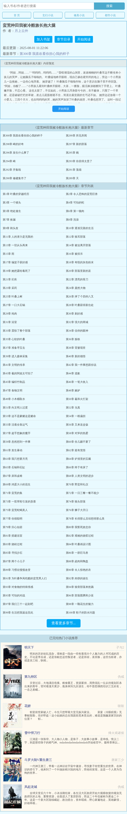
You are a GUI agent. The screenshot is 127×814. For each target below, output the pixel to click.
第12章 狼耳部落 (75, 236)
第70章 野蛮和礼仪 (77, 484)
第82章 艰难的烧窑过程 (80, 535)
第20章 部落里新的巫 (78, 270)
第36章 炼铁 (73, 339)
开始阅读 (84, 39)
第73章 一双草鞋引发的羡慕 (19, 501)
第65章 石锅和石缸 (14, 467)
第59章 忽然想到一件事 (16, 441)
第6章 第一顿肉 (75, 211)
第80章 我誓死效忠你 (78, 527)
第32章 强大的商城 (77, 322)
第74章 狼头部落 (75, 501)
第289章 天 (72, 178)
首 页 (17, 15)
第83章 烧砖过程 (12, 544)
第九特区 (30, 676)
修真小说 (79, 15)
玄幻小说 (47, 15)
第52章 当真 (73, 407)
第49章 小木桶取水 (14, 399)
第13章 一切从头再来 (15, 245)
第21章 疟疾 (10, 279)
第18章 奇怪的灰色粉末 (80, 262)
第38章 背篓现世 (75, 347)
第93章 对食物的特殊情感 (18, 587)
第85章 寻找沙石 (12, 552)
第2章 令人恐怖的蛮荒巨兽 (82, 194)
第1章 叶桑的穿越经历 (16, 194)
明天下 (29, 647)
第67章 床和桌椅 (12, 475)
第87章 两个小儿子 (14, 561)
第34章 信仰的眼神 (77, 330)
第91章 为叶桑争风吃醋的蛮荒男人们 (25, 578)
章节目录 (63, 39)
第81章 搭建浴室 (12, 535)
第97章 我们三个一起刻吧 (18, 604)
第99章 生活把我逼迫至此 (18, 612)
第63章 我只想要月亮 (15, 458)
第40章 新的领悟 (75, 356)
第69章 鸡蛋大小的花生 (16, 484)
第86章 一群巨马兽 (77, 552)
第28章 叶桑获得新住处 (80, 305)
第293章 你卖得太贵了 (79, 161)
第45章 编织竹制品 (14, 382)
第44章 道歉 (73, 373)
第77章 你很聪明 (12, 518)
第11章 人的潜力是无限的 (18, 236)
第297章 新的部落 (76, 144)
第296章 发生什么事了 (16, 152)
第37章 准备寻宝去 (14, 347)
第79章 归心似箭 (12, 527)
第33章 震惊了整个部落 (16, 330)
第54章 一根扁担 (75, 416)
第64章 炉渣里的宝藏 (78, 458)
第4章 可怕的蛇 (75, 202)
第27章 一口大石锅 (14, 305)
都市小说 (110, 15)
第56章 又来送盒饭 (77, 424)
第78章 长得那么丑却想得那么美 (85, 518)
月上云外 (21, 31)
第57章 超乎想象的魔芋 (16, 433)
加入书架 (43, 39)
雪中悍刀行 (32, 733)
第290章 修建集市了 (14, 178)
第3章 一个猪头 (12, 202)
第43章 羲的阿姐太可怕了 (18, 373)
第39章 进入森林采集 (15, 356)
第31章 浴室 (10, 322)
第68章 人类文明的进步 (80, 475)
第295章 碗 (72, 152)
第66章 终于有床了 (77, 467)
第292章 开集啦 (12, 169)
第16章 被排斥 (74, 253)
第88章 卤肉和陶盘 (77, 561)
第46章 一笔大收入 (77, 382)
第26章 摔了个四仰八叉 (80, 296)
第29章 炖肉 (10, 313)
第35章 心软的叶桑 (14, 339)
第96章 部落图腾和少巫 (80, 595)
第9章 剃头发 (10, 228)
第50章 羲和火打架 (77, 399)
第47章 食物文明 (12, 390)
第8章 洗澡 (72, 219)
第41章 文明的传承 (14, 364)
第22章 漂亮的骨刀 (77, 279)
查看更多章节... (63, 623)
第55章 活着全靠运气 (15, 424)
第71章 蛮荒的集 (12, 493)
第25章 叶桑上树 (12, 296)
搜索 (109, 6)
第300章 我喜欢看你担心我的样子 (44, 54)
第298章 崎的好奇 (13, 144)
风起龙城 (30, 787)
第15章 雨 (8, 253)
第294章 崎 (9, 161)
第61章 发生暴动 (12, 450)
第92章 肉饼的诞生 (77, 578)
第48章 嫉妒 (73, 390)
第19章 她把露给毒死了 (16, 270)
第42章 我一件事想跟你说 (81, 364)
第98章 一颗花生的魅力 (80, 604)
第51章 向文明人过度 (15, 407)
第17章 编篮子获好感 (15, 262)
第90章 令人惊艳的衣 (78, 569)
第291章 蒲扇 (73, 169)
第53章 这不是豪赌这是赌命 (19, 416)
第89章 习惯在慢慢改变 (16, 569)
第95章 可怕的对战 (14, 595)
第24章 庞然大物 (75, 288)
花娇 (27, 706)
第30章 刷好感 (74, 313)
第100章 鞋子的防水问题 (80, 612)
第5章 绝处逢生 (12, 211)
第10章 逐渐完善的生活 (80, 228)
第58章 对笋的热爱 (77, 433)
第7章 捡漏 (9, 219)
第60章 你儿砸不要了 (78, 441)
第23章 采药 (10, 288)
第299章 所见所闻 (76, 135)
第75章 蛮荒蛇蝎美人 (15, 510)
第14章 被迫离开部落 (78, 245)
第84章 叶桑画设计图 (78, 544)
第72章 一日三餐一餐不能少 (82, 493)
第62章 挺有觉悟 (75, 450)
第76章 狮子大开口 (77, 510)
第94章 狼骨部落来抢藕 (80, 587)
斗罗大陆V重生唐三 (38, 760)
